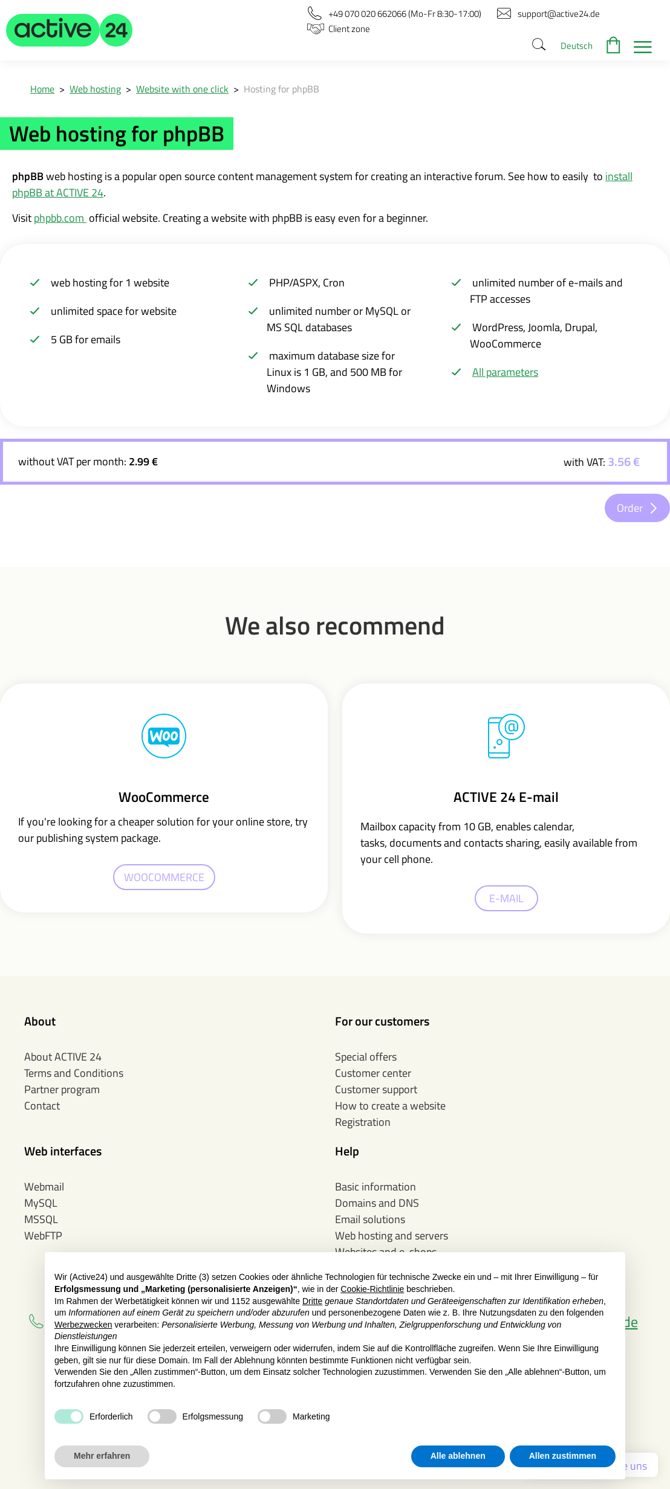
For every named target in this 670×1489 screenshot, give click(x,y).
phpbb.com (60, 218)
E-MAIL (506, 898)
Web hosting (95, 89)
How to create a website (390, 1105)
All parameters (505, 372)
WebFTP (43, 1235)
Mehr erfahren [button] (102, 1456)
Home (42, 89)
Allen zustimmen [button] (562, 1456)
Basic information (375, 1186)
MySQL (40, 1203)
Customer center (373, 1073)
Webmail (44, 1186)
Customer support (376, 1089)
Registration (363, 1122)
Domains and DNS (377, 1203)
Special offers (366, 1056)
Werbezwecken (83, 1324)
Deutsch (577, 46)
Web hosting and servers (391, 1235)
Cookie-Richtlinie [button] (372, 1289)
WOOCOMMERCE (164, 877)
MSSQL (41, 1219)
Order (630, 508)
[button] (69, 30)
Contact (42, 1105)
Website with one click (182, 89)
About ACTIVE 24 (63, 1056)
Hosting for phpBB (281, 89)
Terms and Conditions (73, 1073)
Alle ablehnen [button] (458, 1456)
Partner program (62, 1089)
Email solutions (370, 1219)
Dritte (312, 1301)
